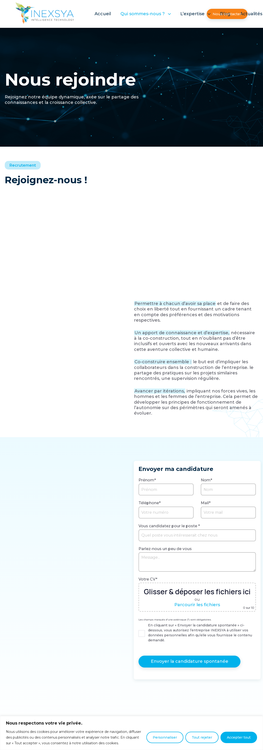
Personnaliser (165, 737)
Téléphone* (150, 503)
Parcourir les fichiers (197, 604)
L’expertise (195, 13)
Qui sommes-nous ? (145, 13)
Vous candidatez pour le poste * (169, 526)
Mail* (205, 503)
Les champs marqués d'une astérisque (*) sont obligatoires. (175, 619)
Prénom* (147, 480)
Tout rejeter (202, 737)
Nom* (206, 480)
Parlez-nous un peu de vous (165, 549)
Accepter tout (239, 737)
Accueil (103, 13)
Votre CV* (148, 579)
